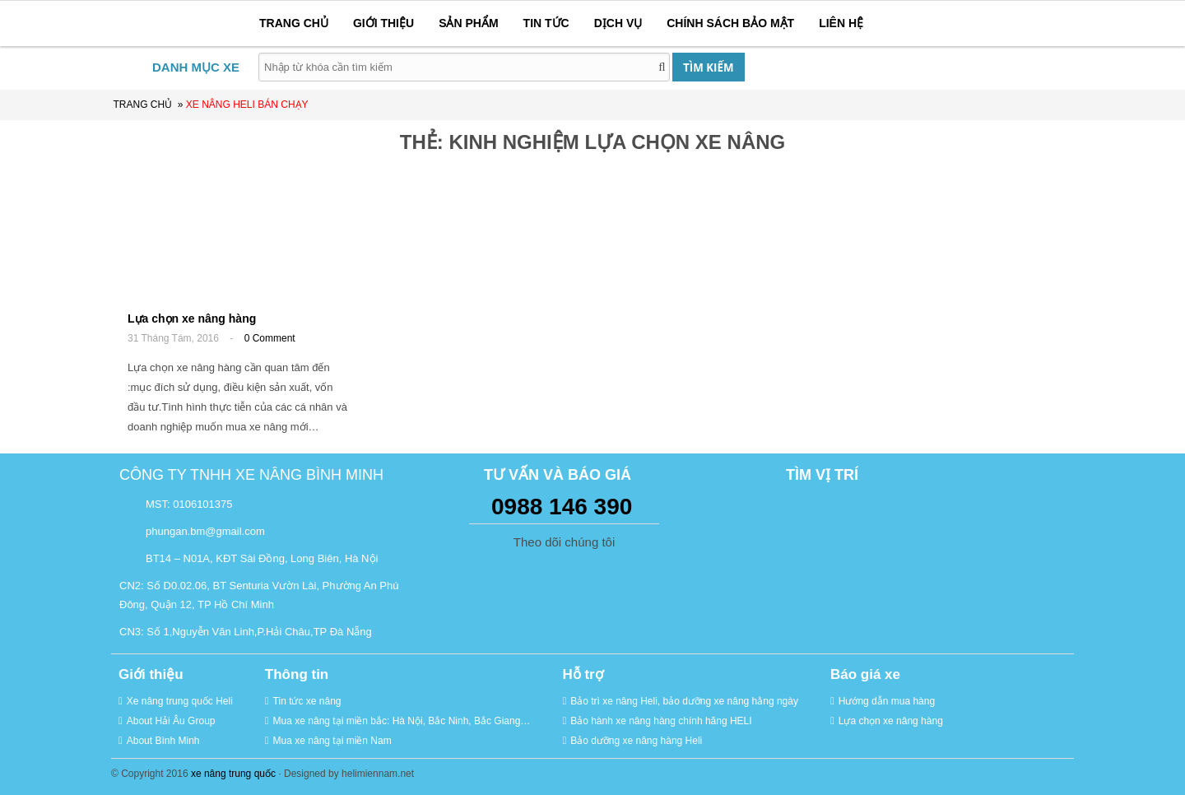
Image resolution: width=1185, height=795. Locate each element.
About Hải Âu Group (171, 721)
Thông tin (296, 674)
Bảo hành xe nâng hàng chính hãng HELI (661, 721)
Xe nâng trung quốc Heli (180, 701)
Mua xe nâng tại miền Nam (332, 740)
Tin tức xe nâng (307, 701)
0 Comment (269, 338)
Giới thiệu (151, 674)
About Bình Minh (163, 740)
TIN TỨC (546, 23)
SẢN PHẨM (468, 23)
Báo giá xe (865, 674)
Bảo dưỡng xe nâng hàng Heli (636, 740)
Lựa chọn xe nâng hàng (192, 318)
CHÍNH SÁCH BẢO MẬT (730, 23)
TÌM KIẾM (708, 67)
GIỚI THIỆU (383, 23)
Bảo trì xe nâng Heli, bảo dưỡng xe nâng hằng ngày (684, 701)
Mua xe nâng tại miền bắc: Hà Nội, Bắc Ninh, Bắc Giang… (402, 721)
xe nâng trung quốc (233, 773)
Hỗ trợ (582, 674)
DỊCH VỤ (618, 23)
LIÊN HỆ (841, 23)
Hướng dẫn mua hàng (887, 701)
